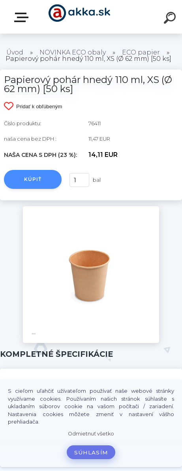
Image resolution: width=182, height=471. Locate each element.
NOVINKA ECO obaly (72, 52)
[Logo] (79, 17)
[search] (171, 19)
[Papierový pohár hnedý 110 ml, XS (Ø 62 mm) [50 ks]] (91, 209)
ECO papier (141, 52)
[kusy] (78, 180)
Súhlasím (91, 452)
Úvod (14, 52)
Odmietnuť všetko (91, 434)
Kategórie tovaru (23, 17)
